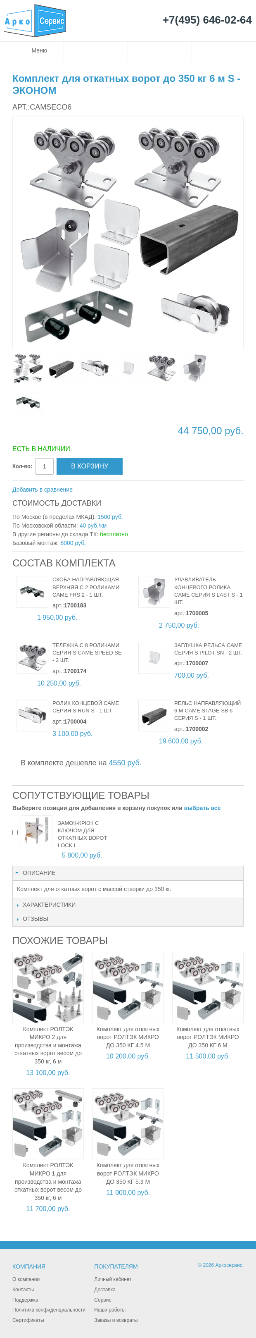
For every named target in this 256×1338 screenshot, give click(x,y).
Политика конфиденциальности (48, 1310)
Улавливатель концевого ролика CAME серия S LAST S (204, 586)
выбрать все (202, 808)
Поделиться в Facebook (106, 490)
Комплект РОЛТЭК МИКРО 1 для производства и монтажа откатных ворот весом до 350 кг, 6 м (48, 1181)
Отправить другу (90, 490)
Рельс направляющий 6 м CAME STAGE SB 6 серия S (207, 710)
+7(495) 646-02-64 (207, 20)
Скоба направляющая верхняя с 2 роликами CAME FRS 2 (85, 586)
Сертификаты (28, 1320)
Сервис (102, 1300)
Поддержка (25, 1300)
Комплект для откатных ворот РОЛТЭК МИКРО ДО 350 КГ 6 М (207, 1037)
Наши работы (110, 1310)
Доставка (105, 1290)
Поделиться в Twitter (123, 490)
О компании (26, 1279)
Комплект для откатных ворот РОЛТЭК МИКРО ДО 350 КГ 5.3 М (128, 1173)
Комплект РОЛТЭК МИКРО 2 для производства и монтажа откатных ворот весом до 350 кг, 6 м (48, 1045)
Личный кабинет (112, 1279)
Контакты (23, 1290)
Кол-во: (22, 466)
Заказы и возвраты (115, 1320)
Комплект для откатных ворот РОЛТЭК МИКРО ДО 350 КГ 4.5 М (128, 1037)
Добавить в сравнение (42, 489)
